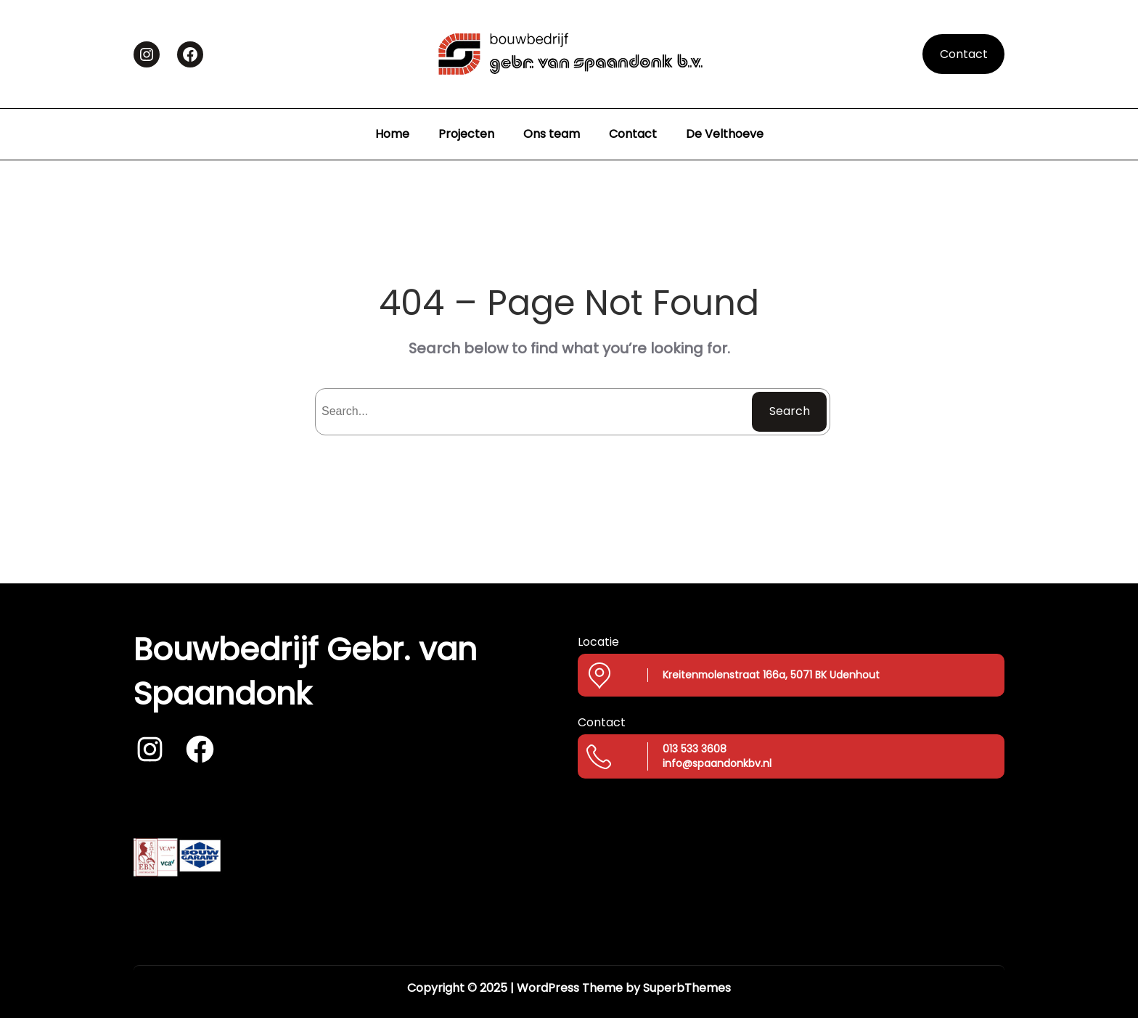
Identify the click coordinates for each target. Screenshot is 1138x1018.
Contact (964, 54)
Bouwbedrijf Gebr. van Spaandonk (305, 671)
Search (789, 411)
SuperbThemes (687, 988)
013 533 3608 (694, 749)
